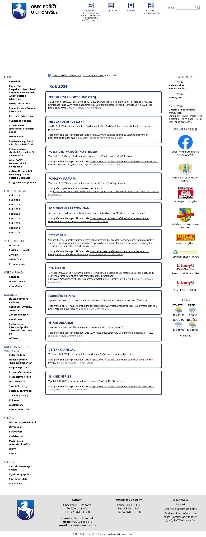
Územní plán (16, 136)
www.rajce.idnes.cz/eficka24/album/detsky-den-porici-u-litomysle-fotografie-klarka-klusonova (98, 253)
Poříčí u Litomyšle (19, 250)
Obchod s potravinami (22, 422)
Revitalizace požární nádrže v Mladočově (21, 142)
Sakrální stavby (18, 386)
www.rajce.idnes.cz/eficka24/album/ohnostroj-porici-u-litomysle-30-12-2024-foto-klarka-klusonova (100, 106)
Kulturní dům (17, 354)
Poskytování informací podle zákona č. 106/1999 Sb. (20, 328)
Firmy (12, 448)
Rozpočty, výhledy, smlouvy (20, 308)
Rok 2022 (14, 213)
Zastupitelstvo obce (21, 116)
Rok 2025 (14, 199)
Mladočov (15, 259)
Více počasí (185, 335)
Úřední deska (17, 281)
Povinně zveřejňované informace (22, 109)
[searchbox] (185, 7)
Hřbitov (13, 338)
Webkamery (16, 404)
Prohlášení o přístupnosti (109, 534)
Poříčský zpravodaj (20, 390)
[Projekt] (185, 286)
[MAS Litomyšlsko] (185, 240)
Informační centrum (21, 372)
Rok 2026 (14, 195)
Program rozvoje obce (22, 182)
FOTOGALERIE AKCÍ (93, 75)
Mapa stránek (127, 534)
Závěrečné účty (18, 314)
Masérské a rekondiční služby (19, 442)
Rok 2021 (14, 218)
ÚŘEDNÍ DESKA (111, 11)
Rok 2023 (14, 209)
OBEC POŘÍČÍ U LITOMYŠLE (44, 9)
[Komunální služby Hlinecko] (185, 253)
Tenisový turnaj (18, 395)
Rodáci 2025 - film (19, 409)
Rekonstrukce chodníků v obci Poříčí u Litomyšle (22, 152)
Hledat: (171, 7)
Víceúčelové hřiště (20, 376)
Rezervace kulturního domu (180, 509)
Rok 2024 (14, 204)
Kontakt (14, 276)
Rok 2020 (14, 223)
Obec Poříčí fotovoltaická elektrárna (17, 163)
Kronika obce (17, 264)
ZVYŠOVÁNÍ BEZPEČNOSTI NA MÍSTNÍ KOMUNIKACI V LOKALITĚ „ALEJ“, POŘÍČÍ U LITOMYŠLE (90, 16)
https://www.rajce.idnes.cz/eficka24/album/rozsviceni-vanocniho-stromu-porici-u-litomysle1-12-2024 (103, 163)
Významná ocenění (20, 120)
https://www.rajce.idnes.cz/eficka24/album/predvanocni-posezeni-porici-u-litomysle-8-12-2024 (98, 136)
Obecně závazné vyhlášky (18, 300)
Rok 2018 (14, 232)
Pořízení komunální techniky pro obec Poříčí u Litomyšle (20, 174)
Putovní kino (176, 85)
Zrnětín (13, 254)
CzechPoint (15, 286)
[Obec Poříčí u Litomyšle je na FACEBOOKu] (185, 148)
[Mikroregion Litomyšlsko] (185, 198)
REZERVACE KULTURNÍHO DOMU (151, 12)
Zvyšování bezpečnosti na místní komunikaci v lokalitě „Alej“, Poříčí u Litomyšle (22, 92)
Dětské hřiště (17, 381)
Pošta (12, 453)
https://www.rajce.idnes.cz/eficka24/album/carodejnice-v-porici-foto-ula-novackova (103, 307)
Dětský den (175, 97)
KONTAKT (131, 11)
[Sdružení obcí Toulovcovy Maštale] (185, 221)
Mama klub (15, 483)
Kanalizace (15, 319)
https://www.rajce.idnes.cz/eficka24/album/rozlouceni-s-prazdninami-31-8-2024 (98, 220)
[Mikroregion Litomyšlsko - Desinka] (185, 174)
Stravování (15, 431)
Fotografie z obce (19, 103)
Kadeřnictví (16, 436)
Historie (14, 245)
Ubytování (15, 426)
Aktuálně (14, 81)
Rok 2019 (14, 227)
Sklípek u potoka (19, 367)
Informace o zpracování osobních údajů (21, 128)
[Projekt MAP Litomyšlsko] (185, 270)
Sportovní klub (18, 478)
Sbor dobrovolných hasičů (20, 468)
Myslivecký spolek (20, 474)
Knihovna (14, 400)
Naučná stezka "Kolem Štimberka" (20, 361)
